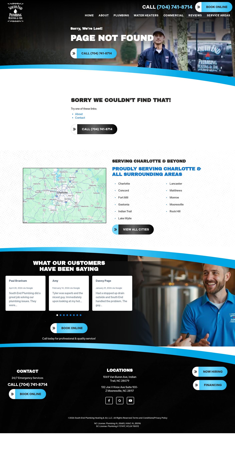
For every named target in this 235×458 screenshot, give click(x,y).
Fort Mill (125, 208)
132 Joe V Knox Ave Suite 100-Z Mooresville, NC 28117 (119, 419)
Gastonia (125, 215)
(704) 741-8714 (167, 7)
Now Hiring (213, 403)
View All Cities (137, 240)
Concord (125, 201)
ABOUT (104, 15)
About (79, 126)
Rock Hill (176, 222)
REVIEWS (195, 15)
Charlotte (125, 194)
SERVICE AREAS (218, 15)
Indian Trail (126, 222)
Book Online (216, 7)
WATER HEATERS (146, 15)
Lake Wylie (126, 229)
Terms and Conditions (142, 444)
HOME (89, 15)
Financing (213, 416)
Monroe (175, 208)
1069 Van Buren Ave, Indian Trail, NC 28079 (119, 409)
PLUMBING (121, 15)
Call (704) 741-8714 (98, 59)
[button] (57, 335)
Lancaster (177, 194)
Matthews (177, 201)
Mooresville (178, 215)
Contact (80, 129)
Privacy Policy (160, 444)
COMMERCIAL (173, 15)
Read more (26, 321)
